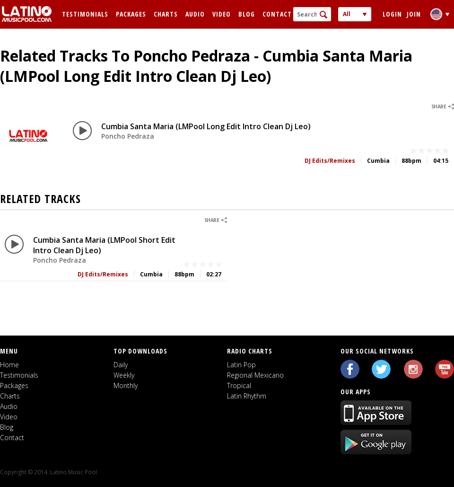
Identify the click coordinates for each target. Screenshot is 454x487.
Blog (246, 13)
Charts (166, 13)
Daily (121, 364)
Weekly (124, 375)
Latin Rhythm (246, 395)
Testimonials (85, 13)
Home (9, 364)
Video (221, 13)
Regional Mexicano (255, 375)
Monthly (126, 385)
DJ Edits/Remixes (330, 161)
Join (414, 13)
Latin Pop (241, 364)
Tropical (239, 385)
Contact (277, 13)
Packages (131, 13)
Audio (195, 13)
